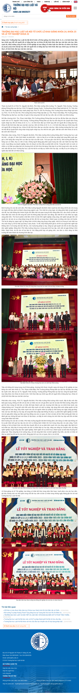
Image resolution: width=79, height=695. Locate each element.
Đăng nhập (66, 1)
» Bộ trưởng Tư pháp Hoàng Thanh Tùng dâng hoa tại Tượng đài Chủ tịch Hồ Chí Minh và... (33, 612)
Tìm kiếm (71, 16)
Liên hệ (56, 1)
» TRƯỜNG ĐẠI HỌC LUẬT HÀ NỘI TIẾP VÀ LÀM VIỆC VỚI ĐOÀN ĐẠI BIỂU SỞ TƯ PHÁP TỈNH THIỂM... (36, 615)
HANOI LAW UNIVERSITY (21, 11)
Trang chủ (16, 1)
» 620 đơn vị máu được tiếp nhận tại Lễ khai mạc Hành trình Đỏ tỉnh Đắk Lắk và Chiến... (31, 610)
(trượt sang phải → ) (14, 22)
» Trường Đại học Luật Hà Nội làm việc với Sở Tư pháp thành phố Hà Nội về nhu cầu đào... (32, 619)
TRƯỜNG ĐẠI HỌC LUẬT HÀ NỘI (25, 6)
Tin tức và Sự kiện (11, 27)
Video (38, 1)
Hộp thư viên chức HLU (10, 668)
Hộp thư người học (8, 671)
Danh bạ (47, 1)
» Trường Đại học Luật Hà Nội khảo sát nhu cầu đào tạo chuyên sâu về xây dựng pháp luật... (33, 621)
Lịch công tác (28, 1)
